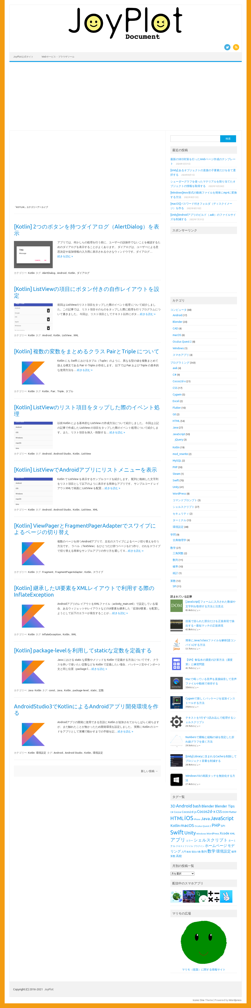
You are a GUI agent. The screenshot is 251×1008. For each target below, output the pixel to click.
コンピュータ (178, 309)
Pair (53, 391)
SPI (174, 586)
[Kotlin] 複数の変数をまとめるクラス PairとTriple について (87, 351)
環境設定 (41, 752)
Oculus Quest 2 (182, 341)
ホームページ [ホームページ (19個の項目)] (216, 846)
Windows (178, 348)
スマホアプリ (181, 354)
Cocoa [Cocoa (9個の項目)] (177, 812)
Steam (176, 473)
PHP (175, 467)
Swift (176, 480)
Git (174, 414)
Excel (176, 401)
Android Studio (62, 453)
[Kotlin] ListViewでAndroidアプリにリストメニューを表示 (85, 470)
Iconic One (198, 1000)
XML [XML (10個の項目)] (232, 833)
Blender (177, 321)
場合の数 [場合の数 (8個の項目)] (196, 851)
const (52, 690)
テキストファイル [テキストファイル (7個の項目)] (184, 846)
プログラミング (179, 362)
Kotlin (31, 272)
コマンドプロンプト (185, 500)
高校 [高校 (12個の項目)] (179, 856)
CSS (175, 387)
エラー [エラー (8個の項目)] (189, 840)
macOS (177, 335)
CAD (175, 328)
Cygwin (177, 394)
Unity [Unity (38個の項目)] (190, 832)
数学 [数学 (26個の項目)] (211, 851)
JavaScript (179, 434)
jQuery (179, 439)
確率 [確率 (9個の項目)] (233, 851)
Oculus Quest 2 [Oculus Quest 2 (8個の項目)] (203, 826)
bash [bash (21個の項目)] (197, 806)
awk (175, 368)
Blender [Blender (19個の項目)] (207, 806)
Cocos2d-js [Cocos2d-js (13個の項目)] (189, 811)
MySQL (177, 460)
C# (174, 374)
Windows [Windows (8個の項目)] (201, 833)
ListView (67, 335)
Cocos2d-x (179, 381)
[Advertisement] (125, 96)
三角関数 (178, 553)
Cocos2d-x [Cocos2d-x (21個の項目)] (206, 811)
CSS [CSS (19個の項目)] (219, 812)
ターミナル (179, 520)
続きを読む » (65, 256)
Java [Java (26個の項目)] (205, 818)
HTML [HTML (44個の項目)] (177, 818)
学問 (173, 534)
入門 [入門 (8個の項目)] (183, 851)
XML (75, 335)
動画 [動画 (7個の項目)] (189, 852)
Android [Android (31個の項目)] (184, 805)
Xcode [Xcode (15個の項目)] (224, 833)
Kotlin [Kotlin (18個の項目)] (175, 825)
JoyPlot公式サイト (23, 56)
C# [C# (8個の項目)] (171, 812)
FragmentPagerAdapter (69, 572)
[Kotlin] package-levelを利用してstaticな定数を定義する (83, 650)
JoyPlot (48, 989)
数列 (175, 559)
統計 (175, 573)
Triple (60, 391)
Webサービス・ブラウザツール (58, 56)
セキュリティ (181, 513)
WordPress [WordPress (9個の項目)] (213, 833)
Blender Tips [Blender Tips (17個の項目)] (225, 806)
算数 (173, 580)
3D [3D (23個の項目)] (172, 806)
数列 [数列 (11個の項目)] (204, 851)
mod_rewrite (180, 454)
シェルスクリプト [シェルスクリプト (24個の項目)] (211, 840)
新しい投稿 (149, 771)
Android (61, 272)
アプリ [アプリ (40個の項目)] (177, 839)
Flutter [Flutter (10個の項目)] (233, 811)
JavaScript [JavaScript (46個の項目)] (222, 818)
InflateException (51, 634)
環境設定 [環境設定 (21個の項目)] (223, 851)
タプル (69, 391)
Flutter (177, 407)
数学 (173, 547)
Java (30, 690)
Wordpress (235, 1000)
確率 (175, 566)
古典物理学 (179, 540)
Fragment (47, 572)
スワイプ (98, 572)
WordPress (179, 493)
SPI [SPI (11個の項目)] (223, 825)
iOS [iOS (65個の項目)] (188, 818)
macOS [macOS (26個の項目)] (187, 825)
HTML (176, 420)
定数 (101, 690)
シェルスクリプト (183, 506)
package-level (81, 690)
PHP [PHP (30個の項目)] (216, 825)
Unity (176, 487)
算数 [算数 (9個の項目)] (172, 856)
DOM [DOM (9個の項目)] (225, 812)
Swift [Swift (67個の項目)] (177, 832)
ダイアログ (83, 272)
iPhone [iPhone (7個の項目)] (197, 819)
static (94, 690)
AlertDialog (48, 272)
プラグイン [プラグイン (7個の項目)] (199, 846)
